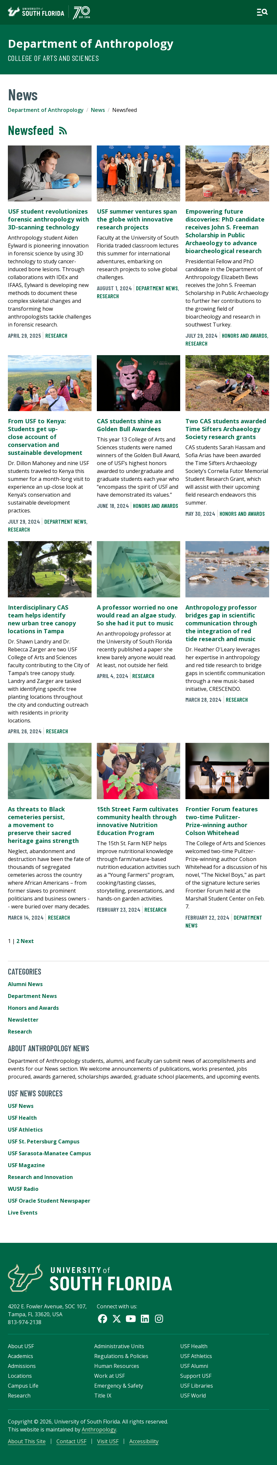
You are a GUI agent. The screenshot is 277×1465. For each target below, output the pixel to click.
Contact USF (71, 1441)
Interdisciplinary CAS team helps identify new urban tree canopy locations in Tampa (42, 619)
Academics (20, 1356)
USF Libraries (196, 1385)
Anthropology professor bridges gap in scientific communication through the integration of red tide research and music (221, 623)
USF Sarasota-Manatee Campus (49, 1153)
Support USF (195, 1375)
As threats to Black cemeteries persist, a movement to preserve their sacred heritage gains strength (43, 825)
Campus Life (23, 1385)
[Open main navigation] (262, 12)
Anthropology (99, 1429)
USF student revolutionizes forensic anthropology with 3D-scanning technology (48, 219)
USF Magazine (26, 1165)
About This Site (27, 1441)
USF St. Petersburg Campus (43, 1141)
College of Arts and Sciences (53, 58)
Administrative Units (119, 1346)
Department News (157, 288)
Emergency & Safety (118, 1385)
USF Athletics (25, 1129)
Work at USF (109, 1375)
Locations (20, 1375)
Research (56, 335)
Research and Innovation (40, 1177)
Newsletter (23, 1019)
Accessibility (144, 1441)
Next (27, 941)
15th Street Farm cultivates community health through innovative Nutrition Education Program (137, 821)
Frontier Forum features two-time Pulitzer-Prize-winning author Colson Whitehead (221, 821)
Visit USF (107, 1441)
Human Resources (116, 1366)
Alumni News (25, 984)
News (98, 110)
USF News (20, 1106)
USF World (193, 1395)
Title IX (102, 1395)
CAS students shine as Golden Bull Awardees (129, 425)
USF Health (22, 1117)
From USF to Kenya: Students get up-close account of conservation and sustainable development (45, 437)
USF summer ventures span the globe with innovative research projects (137, 219)
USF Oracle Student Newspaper (49, 1200)
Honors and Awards (244, 335)
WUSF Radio (23, 1188)
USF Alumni (194, 1366)
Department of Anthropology (90, 43)
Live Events (22, 1212)
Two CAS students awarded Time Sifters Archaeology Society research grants (225, 429)
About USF (21, 1346)
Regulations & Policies (121, 1356)
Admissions (22, 1366)
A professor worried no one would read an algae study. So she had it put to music (137, 615)
